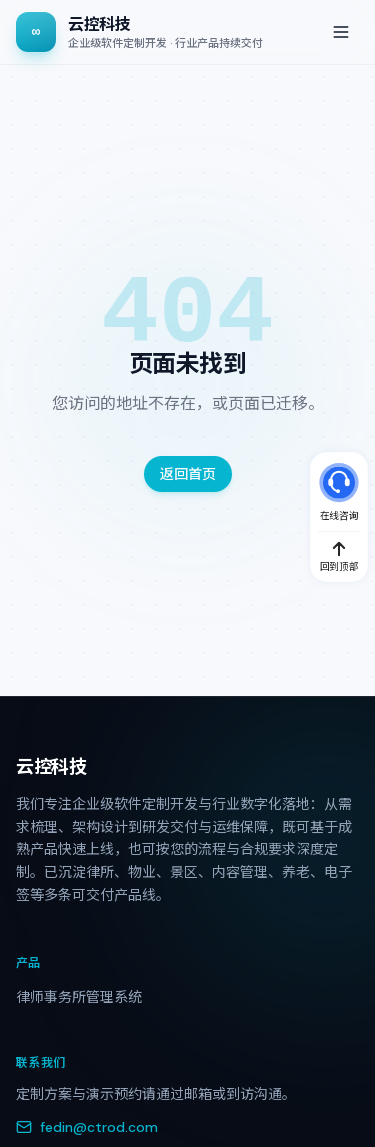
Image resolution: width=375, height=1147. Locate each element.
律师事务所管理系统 (79, 997)
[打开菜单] (341, 32)
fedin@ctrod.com (87, 1127)
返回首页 (188, 474)
